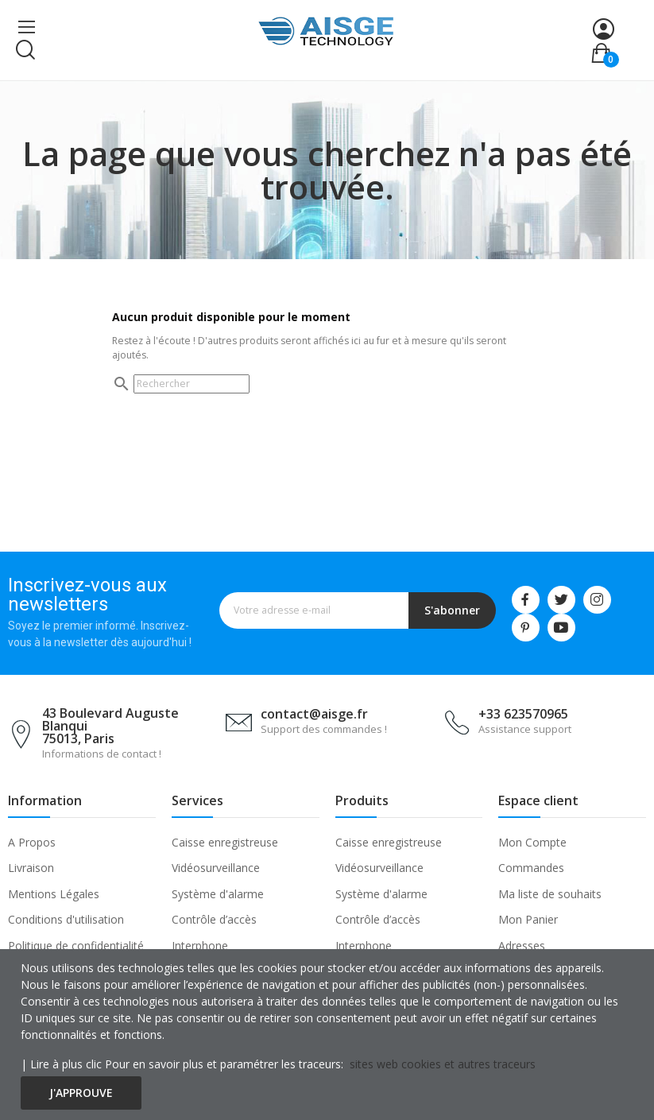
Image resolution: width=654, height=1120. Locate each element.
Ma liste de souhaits (550, 893)
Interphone (200, 945)
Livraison (31, 867)
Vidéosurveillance (216, 867)
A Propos (32, 842)
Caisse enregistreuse (225, 842)
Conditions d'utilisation (66, 919)
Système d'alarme (218, 893)
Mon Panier (528, 919)
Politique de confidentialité (76, 945)
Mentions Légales (53, 893)
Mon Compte (532, 842)
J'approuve (81, 1092)
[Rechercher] (192, 383)
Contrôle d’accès (214, 919)
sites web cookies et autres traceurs (443, 1064)
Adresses (521, 945)
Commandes (531, 867)
